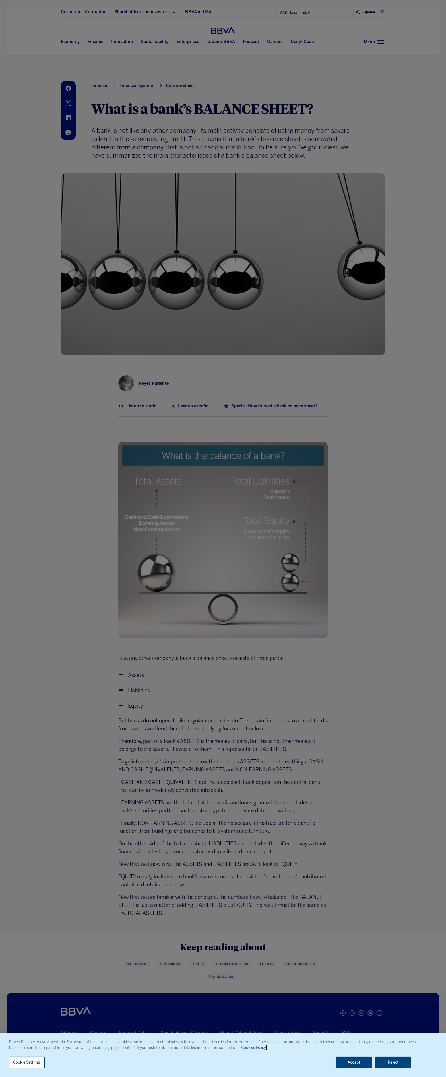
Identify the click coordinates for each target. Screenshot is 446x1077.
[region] (223, 1055)
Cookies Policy (253, 1047)
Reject (393, 1062)
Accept (354, 1062)
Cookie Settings (27, 1062)
